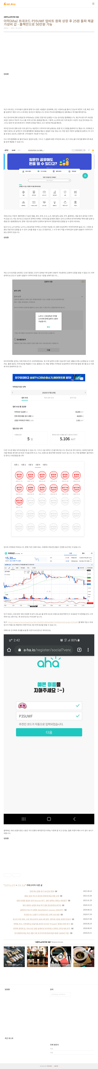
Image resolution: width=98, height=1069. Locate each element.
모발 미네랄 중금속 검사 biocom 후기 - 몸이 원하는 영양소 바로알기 (42, 900)
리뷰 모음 (21, 885)
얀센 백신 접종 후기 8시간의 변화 (42, 891)
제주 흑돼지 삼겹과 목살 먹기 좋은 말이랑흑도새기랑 (42, 905)
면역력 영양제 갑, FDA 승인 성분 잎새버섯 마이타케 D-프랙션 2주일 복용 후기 (41, 928)
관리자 (56, 1066)
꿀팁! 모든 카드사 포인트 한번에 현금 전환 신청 (41, 896)
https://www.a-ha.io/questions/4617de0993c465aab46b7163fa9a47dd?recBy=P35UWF (43, 622)
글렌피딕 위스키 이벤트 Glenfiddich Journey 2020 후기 (41, 910)
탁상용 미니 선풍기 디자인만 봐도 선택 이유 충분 (42, 914)
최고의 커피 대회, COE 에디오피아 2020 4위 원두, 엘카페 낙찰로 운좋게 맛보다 (42, 919)
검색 (68, 994)
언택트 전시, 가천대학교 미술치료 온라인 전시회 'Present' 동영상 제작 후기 (42, 923)
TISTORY (49, 1066)
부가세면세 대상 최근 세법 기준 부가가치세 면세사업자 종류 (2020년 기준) (41, 933)
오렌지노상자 (9, 885)
